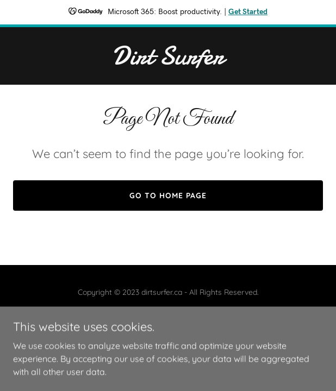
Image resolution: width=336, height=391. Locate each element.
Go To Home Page (168, 195)
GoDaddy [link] (189, 316)
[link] (168, 60)
